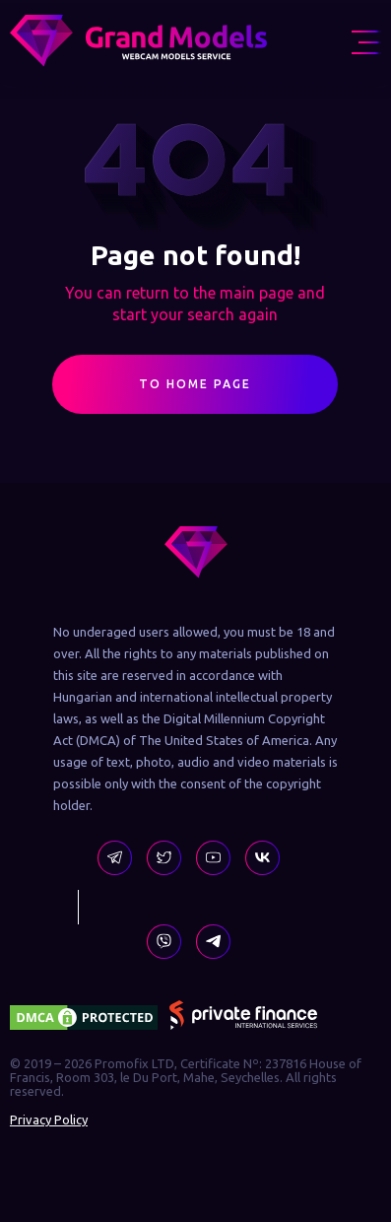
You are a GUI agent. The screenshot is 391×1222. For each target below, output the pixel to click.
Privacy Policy (49, 1119)
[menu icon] (366, 42)
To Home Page (195, 391)
